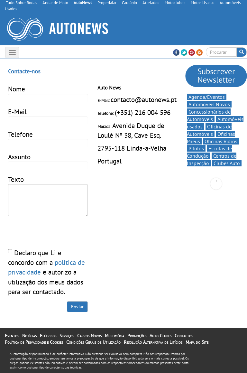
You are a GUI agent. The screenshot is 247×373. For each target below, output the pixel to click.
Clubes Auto (227, 163)
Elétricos (48, 336)
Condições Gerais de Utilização (93, 342)
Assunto (19, 156)
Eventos (12, 336)
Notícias (29, 336)
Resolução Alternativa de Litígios (153, 342)
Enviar (77, 307)
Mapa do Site (197, 342)
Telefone (20, 134)
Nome (16, 88)
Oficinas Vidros (221, 141)
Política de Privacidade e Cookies (34, 342)
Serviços (66, 336)
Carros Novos (89, 336)
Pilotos (196, 148)
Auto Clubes (160, 336)
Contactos (184, 336)
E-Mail (17, 111)
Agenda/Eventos (206, 97)
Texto (16, 179)
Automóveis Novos (209, 104)
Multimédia (114, 336)
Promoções (136, 336)
